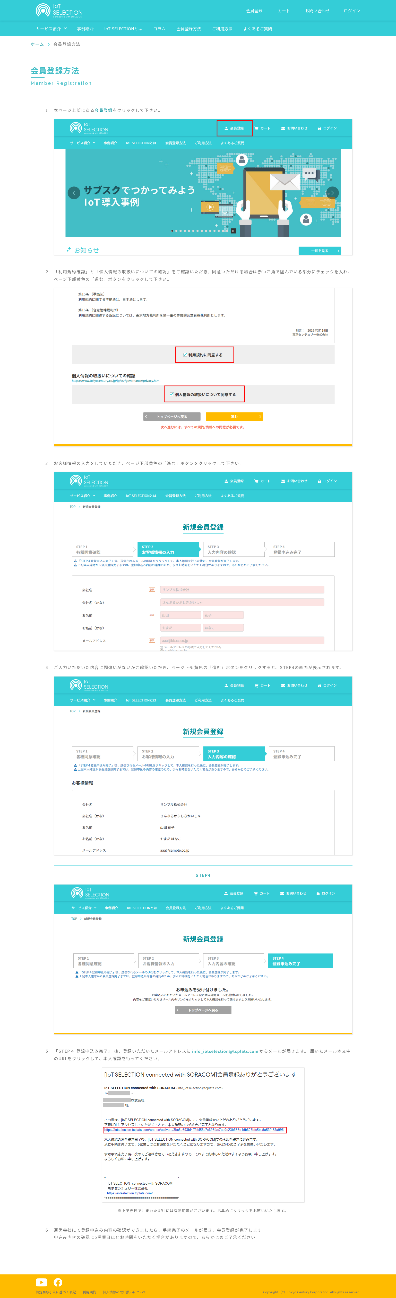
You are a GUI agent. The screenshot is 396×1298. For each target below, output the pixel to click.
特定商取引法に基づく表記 (56, 1292)
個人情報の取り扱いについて (124, 1292)
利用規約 (89, 1292)
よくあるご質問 (257, 28)
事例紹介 (85, 28)
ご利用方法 (222, 28)
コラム (159, 28)
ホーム (37, 44)
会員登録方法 (188, 28)
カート (284, 10)
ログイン (352, 10)
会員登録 (254, 10)
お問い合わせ (317, 10)
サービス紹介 (48, 28)
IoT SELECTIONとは (123, 28)
